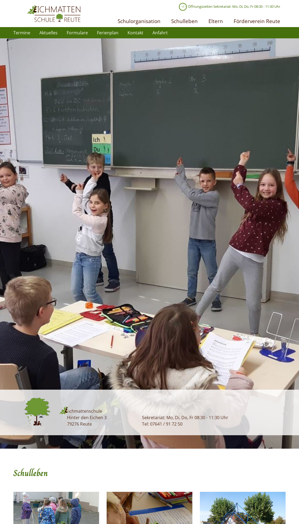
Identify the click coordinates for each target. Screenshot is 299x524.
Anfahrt (160, 33)
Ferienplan (107, 33)
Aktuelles (48, 33)
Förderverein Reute (257, 21)
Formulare (77, 33)
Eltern (215, 21)
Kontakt (135, 33)
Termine (21, 33)
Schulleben (184, 21)
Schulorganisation (139, 21)
